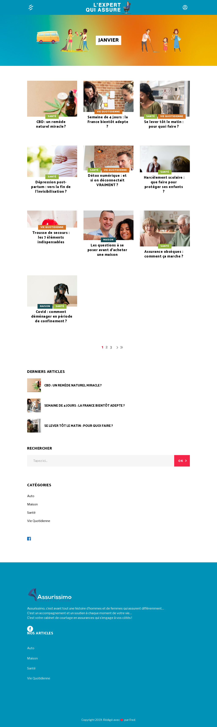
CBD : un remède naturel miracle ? (51, 124)
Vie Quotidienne (108, 112)
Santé (52, 116)
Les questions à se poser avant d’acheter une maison (107, 250)
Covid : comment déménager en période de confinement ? (51, 316)
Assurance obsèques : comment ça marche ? (163, 254)
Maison (108, 240)
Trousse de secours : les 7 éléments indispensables (51, 237)
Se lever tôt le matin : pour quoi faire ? (164, 124)
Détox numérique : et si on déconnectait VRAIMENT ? (107, 180)
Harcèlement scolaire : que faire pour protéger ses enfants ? (164, 185)
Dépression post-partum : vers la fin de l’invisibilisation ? (51, 187)
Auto (30, 496)
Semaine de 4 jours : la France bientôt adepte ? (108, 122)
